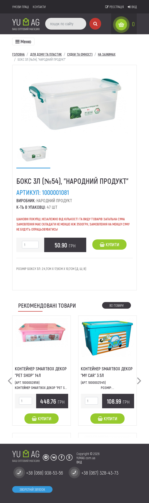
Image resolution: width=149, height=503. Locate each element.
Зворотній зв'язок (32, 489)
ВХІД (79, 462)
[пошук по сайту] (65, 24)
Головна (18, 54)
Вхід (132, 7)
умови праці (20, 7)
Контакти (39, 7)
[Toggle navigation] (23, 41)
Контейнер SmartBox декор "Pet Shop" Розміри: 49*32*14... (57, 388)
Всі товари (116, 305)
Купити (109, 244)
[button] (9, 377)
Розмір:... (107, 388)
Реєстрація (114, 7)
